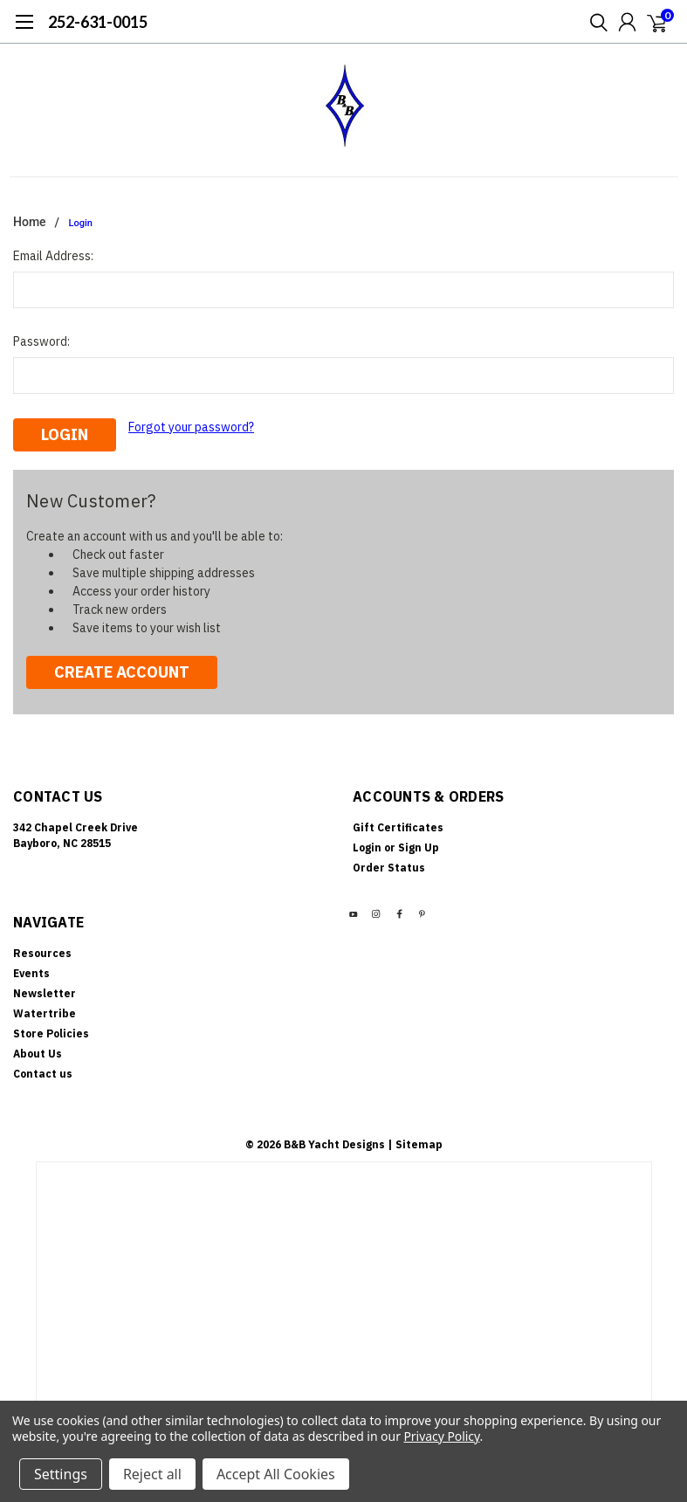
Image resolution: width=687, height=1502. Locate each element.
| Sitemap (415, 1144)
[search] (594, 22)
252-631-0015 (98, 21)
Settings (60, 1474)
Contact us (42, 1073)
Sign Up (418, 847)
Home (29, 222)
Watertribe (44, 1013)
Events (31, 973)
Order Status (389, 867)
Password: (41, 341)
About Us (37, 1053)
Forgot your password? (191, 427)
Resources (42, 953)
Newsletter (44, 993)
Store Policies (51, 1033)
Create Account (121, 672)
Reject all (152, 1474)
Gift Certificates (398, 827)
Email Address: (53, 256)
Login (81, 223)
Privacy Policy (441, 1436)
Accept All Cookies (275, 1474)
